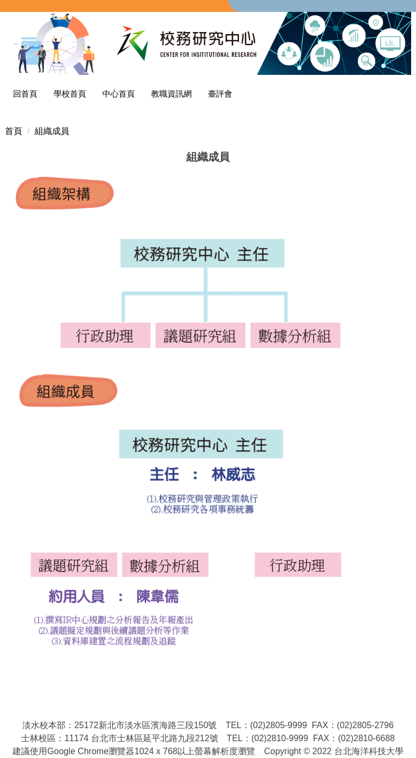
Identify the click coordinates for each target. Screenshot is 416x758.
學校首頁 (70, 93)
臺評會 (220, 93)
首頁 (13, 131)
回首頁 (25, 93)
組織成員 (52, 131)
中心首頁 (118, 93)
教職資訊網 (171, 93)
